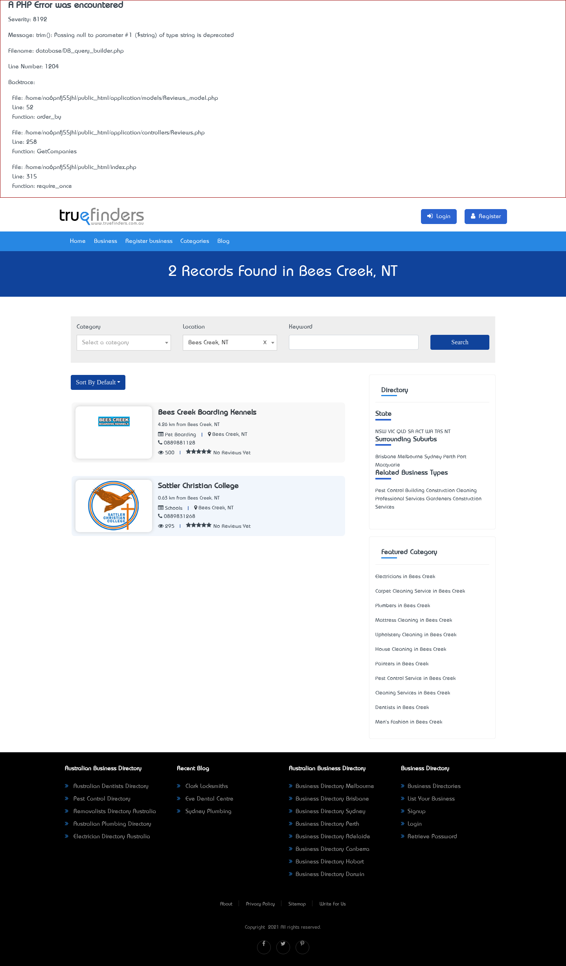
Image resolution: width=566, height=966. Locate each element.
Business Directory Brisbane (329, 799)
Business (105, 241)
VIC (391, 431)
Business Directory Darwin (326, 874)
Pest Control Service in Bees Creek (415, 678)
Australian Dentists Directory (107, 786)
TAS (439, 431)
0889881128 (176, 443)
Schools (170, 508)
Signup (413, 811)
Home (78, 241)
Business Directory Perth (324, 824)
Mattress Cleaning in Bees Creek (413, 620)
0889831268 (176, 516)
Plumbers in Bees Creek (402, 605)
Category (89, 327)
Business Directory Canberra (329, 849)
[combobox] (124, 343)
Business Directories (431, 786)
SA (411, 431)
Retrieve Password (429, 836)
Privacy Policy (260, 904)
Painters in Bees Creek (401, 664)
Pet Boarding (177, 434)
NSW (380, 431)
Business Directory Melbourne (331, 786)
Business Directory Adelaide (329, 836)
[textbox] (124, 342)
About (226, 904)
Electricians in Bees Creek (405, 576)
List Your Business (428, 799)
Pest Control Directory (97, 799)
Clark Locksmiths (202, 786)
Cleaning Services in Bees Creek (412, 693)
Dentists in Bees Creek (402, 707)
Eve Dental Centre (205, 799)
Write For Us (333, 904)
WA (429, 431)
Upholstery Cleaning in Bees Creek (415, 634)
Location (194, 327)
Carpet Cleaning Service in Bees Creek (420, 591)
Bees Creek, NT (229, 434)
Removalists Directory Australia (110, 811)
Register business (149, 241)
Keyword (300, 327)
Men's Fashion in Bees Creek (408, 722)
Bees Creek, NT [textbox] (227, 342)
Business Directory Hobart (326, 862)
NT (447, 431)
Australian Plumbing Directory (108, 824)
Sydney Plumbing (204, 811)
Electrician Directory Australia (107, 836)
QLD (401, 431)
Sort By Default (96, 382)
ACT (419, 431)
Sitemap (297, 904)
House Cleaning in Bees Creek (410, 649)
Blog (223, 241)
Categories (194, 241)
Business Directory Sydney (327, 811)
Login (411, 824)
